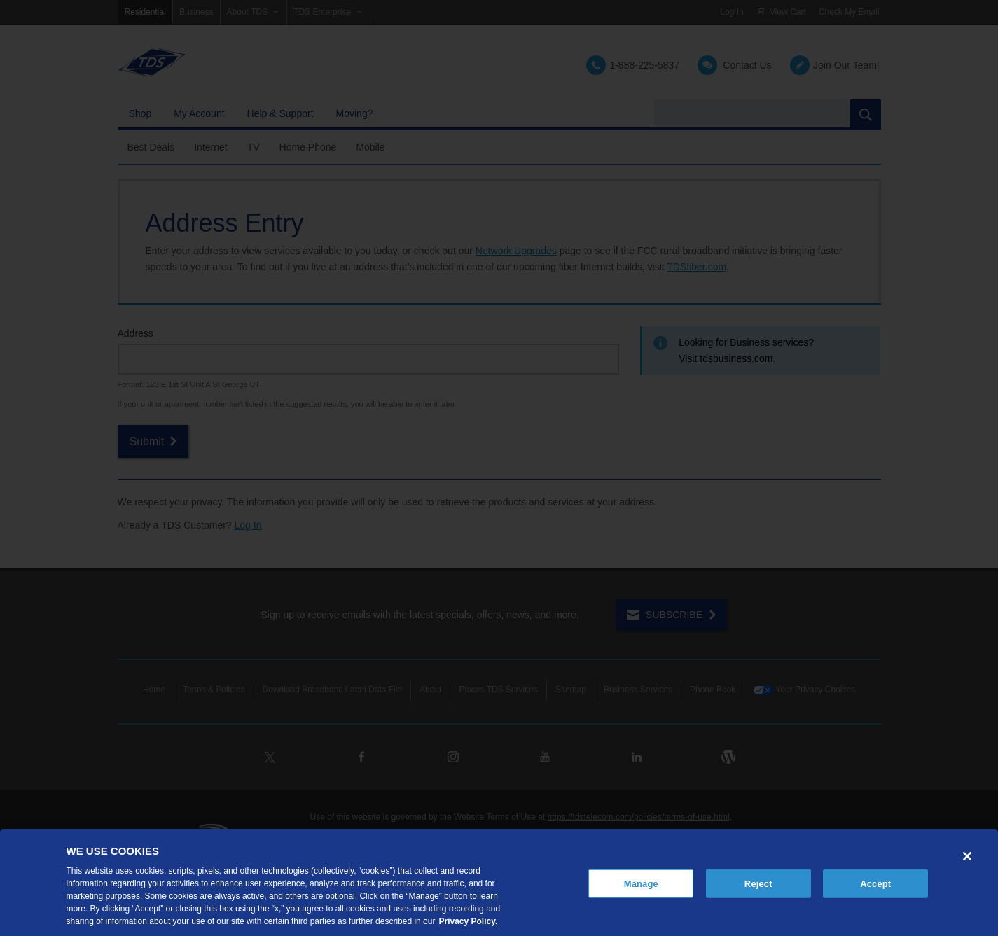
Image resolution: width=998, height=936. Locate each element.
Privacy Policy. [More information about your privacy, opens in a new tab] (467, 921)
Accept (875, 883)
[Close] (967, 856)
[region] (499, 882)
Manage (641, 883)
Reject (758, 883)
